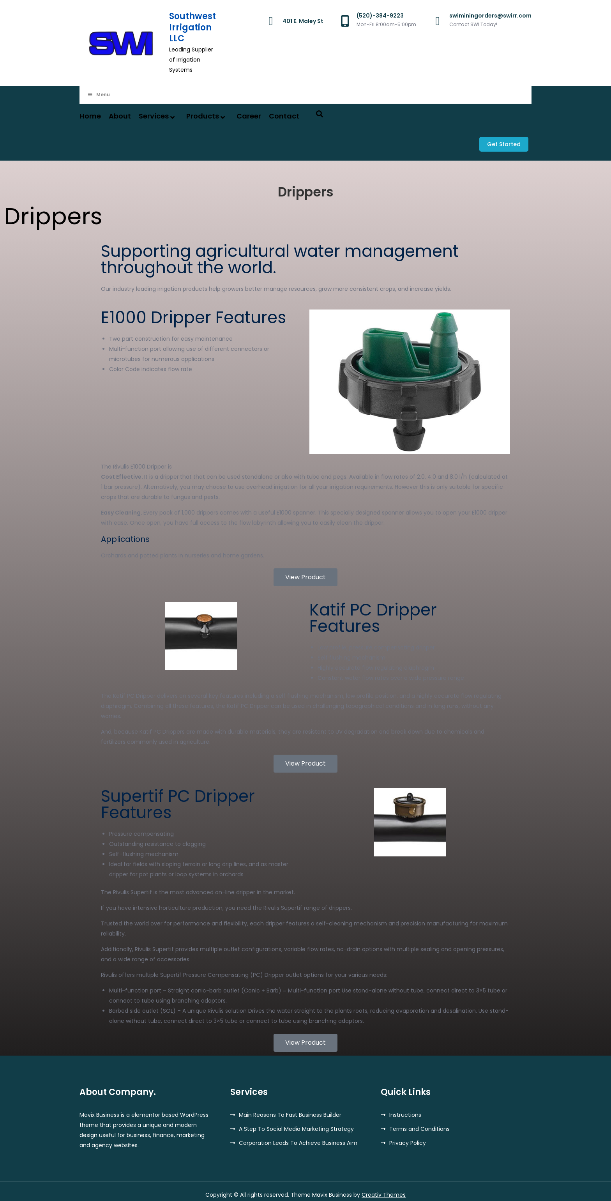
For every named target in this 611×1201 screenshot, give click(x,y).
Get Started (507, 141)
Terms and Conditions (419, 1122)
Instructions (405, 1108)
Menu (98, 94)
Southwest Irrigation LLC (192, 27)
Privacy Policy (407, 1136)
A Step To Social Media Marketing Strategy (296, 1122)
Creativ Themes (384, 1188)
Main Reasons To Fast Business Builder (290, 1108)
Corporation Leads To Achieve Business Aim (298, 1136)
